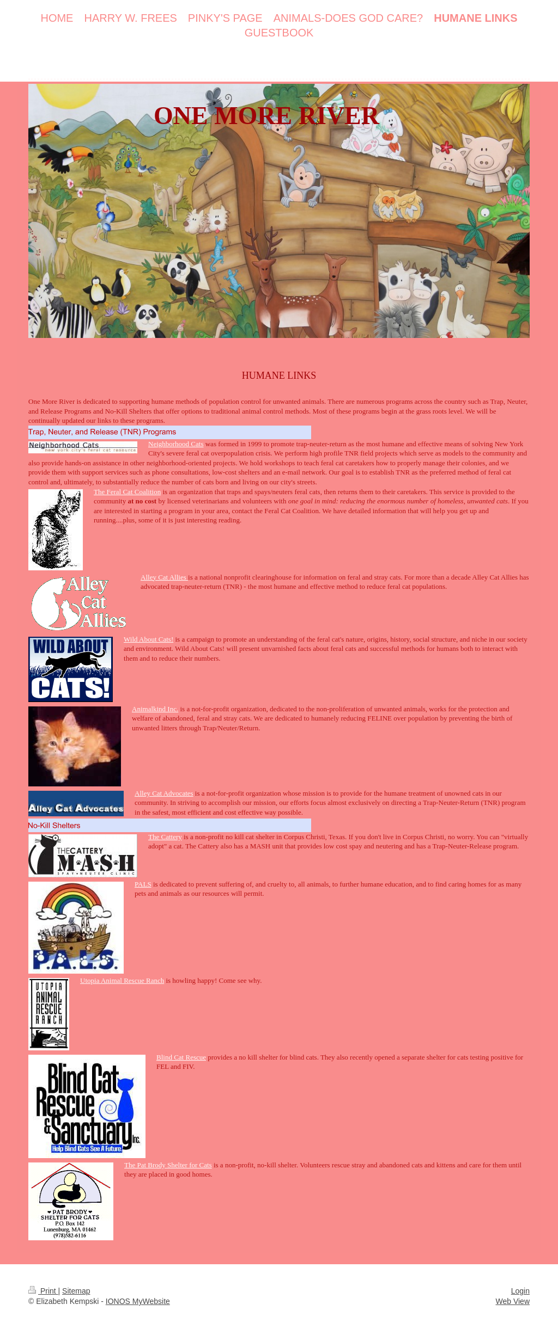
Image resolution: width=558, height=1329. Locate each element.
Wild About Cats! (148, 639)
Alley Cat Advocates (164, 793)
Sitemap (76, 1291)
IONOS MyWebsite (138, 1301)
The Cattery (165, 837)
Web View (512, 1301)
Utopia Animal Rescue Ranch (122, 980)
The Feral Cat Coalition (127, 492)
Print (43, 1291)
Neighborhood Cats (175, 444)
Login (520, 1291)
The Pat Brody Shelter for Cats (168, 1165)
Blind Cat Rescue (181, 1057)
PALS (143, 884)
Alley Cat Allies (164, 577)
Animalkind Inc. (155, 709)
